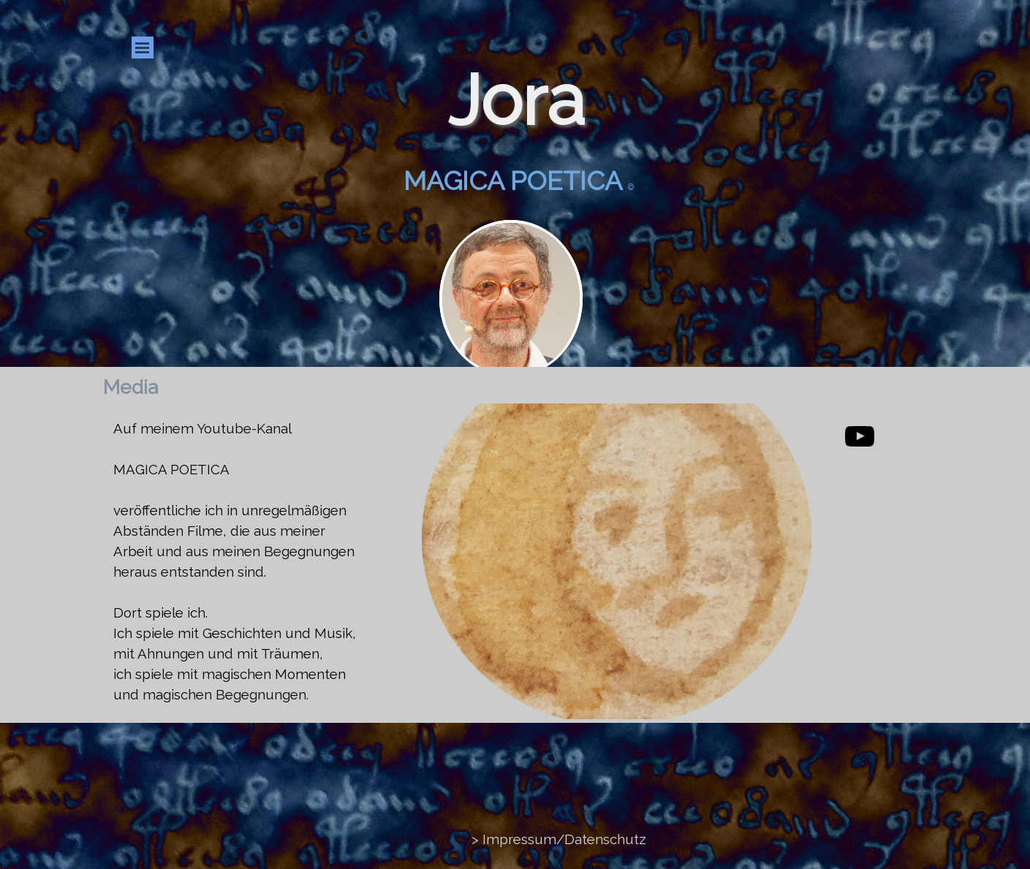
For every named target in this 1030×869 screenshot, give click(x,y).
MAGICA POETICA (171, 469)
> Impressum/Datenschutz (559, 839)
